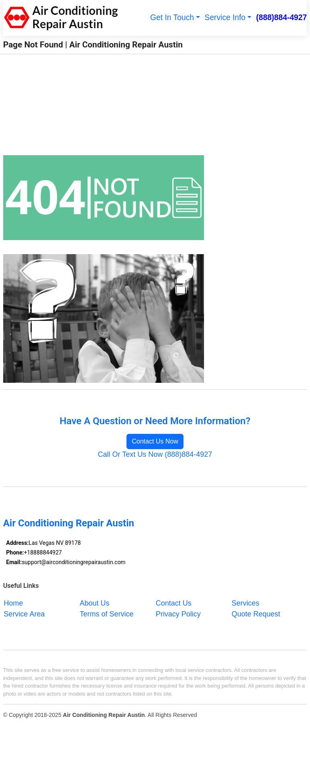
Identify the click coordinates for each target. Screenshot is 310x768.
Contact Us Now (155, 441)
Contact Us (174, 603)
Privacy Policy (178, 614)
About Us (95, 603)
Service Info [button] (225, 17)
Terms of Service (107, 614)
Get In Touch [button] (172, 17)
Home (13, 603)
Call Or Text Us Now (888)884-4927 (155, 454)
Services (245, 603)
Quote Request (256, 614)
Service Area (24, 614)
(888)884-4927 (281, 17)
